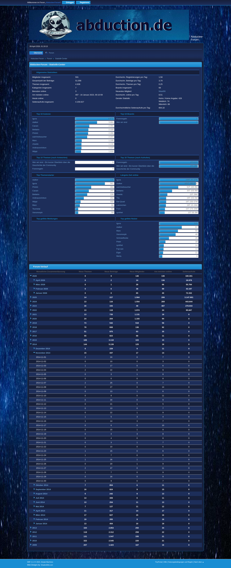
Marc (34, 140)
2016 (34, 336)
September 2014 (43, 489)
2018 (34, 327)
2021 (34, 314)
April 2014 (40, 511)
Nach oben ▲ (199, 562)
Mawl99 (162, 91)
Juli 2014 (40, 498)
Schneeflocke (122, 238)
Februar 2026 (42, 289)
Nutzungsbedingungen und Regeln (180, 562)
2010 (34, 541)
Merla (118, 256)
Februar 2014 (42, 519)
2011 (34, 536)
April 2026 (40, 280)
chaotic (35, 144)
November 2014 (43, 353)
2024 (34, 301)
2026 (34, 276)
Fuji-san (119, 249)
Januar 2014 (41, 523)
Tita (118, 198)
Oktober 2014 (42, 485)
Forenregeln (121, 119)
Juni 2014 (40, 502)
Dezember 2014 (43, 348)
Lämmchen (121, 205)
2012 (34, 532)
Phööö (35, 133)
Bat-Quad (120, 201)
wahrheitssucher (39, 137)
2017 (34, 331)
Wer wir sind (121, 122)
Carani (35, 126)
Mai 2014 (40, 506)
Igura (34, 119)
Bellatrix (35, 129)
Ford (118, 209)
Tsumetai (36, 209)
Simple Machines (47, 562)
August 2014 (41, 494)
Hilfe (165, 562)
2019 (34, 323)
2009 (34, 545)
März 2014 (40, 515)
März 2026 (40, 284)
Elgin (118, 252)
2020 (34, 319)
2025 (34, 297)
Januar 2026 (41, 293)
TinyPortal (158, 562)
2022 (34, 310)
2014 (34, 344)
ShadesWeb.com (47, 565)
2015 (34, 340)
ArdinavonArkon (39, 148)
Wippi (34, 151)
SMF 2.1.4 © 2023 (33, 562)
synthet (119, 212)
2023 (34, 306)
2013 (34, 528)
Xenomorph (37, 212)
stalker (35, 122)
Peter (118, 242)
